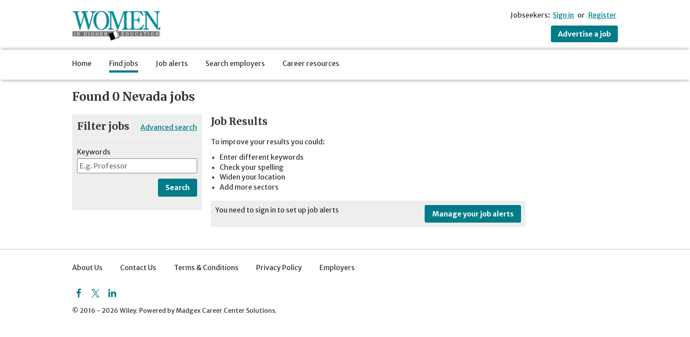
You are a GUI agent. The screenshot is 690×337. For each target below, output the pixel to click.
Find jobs (123, 63)
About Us (87, 267)
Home (82, 63)
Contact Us (138, 267)
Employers (337, 267)
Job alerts (172, 63)
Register (602, 15)
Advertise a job (584, 33)
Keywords (93, 151)
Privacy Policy (279, 267)
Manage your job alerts (473, 213)
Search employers (235, 63)
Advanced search (168, 127)
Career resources (311, 63)
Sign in (563, 15)
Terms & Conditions (206, 267)
